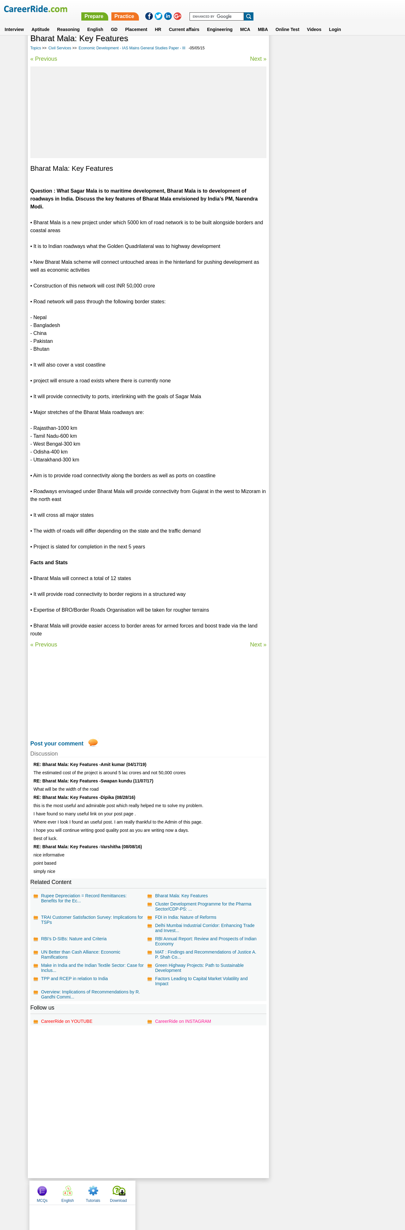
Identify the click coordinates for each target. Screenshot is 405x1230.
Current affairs (184, 21)
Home (124, 1192)
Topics (35, 48)
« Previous (43, 59)
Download (358, 48)
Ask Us (226, 1192)
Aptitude (41, 21)
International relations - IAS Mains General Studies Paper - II (315, 193)
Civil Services (59, 48)
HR (158, 21)
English (95, 21)
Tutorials (333, 48)
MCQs (282, 48)
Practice (272, 8)
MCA (245, 21)
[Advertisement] (148, 112)
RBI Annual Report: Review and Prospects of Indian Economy (205, 941)
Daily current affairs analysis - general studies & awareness (321, 210)
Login (335, 21)
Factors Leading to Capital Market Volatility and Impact (201, 981)
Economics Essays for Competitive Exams (315, 224)
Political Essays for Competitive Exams (312, 179)
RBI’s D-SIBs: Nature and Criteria (74, 938)
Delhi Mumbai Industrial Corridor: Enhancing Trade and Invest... (204, 928)
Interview (14, 21)
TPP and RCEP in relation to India (74, 978)
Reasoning (68, 21)
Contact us (170, 1192)
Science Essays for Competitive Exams (312, 168)
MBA (263, 21)
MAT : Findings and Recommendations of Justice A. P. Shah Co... (205, 954)
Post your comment (57, 743)
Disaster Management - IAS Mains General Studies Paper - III (315, 154)
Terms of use (199, 1192)
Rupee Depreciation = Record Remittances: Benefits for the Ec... (84, 898)
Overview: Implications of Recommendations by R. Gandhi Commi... (90, 994)
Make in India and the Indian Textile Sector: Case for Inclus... (89, 968)
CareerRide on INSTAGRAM (183, 1021)
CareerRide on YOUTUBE (66, 1021)
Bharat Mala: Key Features (181, 895)
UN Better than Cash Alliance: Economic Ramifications (81, 954)
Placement (136, 21)
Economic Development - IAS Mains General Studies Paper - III (131, 48)
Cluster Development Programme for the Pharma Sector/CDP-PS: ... (203, 906)
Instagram (272, 1192)
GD (114, 21)
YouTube (247, 1192)
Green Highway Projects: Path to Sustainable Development (199, 968)
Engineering (220, 21)
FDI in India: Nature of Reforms (185, 917)
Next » (257, 59)
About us (145, 1192)
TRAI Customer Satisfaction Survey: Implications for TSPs (92, 920)
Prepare (241, 8)
